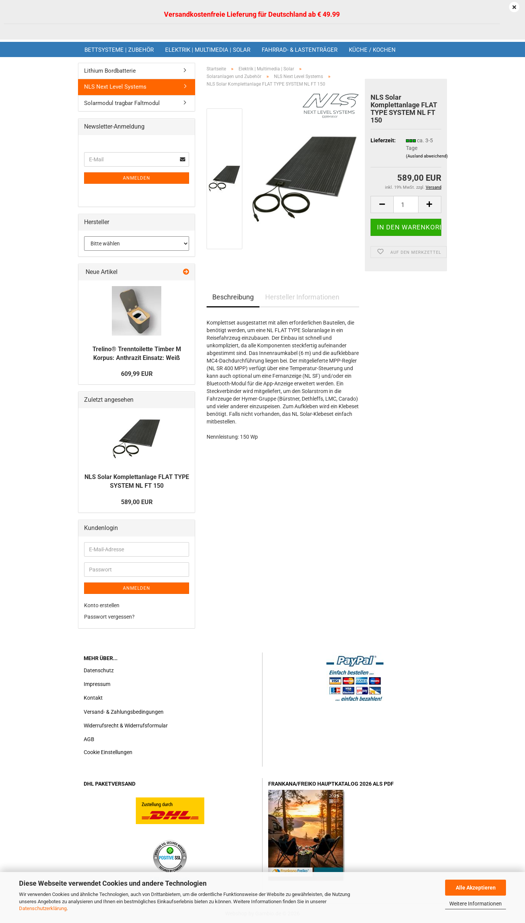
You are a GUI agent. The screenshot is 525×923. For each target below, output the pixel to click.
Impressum (97, 684)
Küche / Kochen (372, 49)
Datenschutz (99, 670)
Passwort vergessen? (109, 617)
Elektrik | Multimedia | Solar (207, 49)
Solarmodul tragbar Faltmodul (122, 103)
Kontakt (93, 698)
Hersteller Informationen (302, 297)
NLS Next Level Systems (115, 86)
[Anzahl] (405, 204)
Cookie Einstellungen (108, 752)
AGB (89, 739)
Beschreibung (233, 297)
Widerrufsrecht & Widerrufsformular (126, 725)
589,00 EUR (137, 502)
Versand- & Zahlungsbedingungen (124, 712)
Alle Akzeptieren (476, 888)
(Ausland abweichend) (427, 156)
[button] (382, 204)
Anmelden (136, 178)
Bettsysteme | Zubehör (119, 49)
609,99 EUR (137, 373)
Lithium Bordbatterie (110, 70)
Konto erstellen (101, 605)
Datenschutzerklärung (43, 908)
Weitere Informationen (475, 904)
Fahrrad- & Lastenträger (299, 49)
